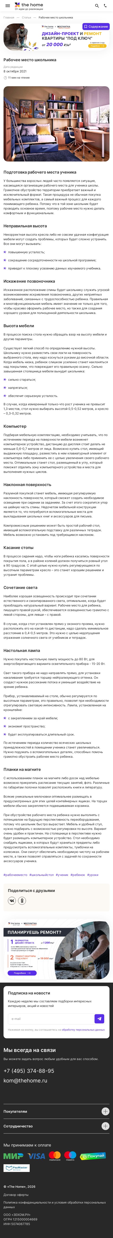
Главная (9, 17)
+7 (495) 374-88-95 (29, 1071)
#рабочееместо (15, 875)
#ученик (62, 875)
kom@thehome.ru (25, 1080)
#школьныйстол (41, 875)
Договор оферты (16, 1195)
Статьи (27, 17)
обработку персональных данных (83, 1029)
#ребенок (78, 875)
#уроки (92, 875)
